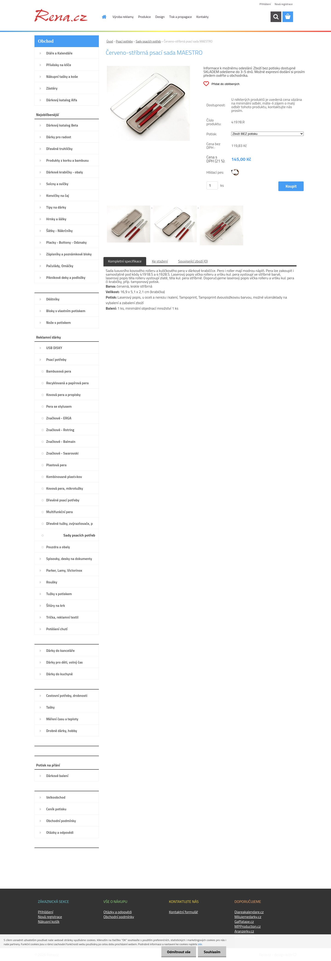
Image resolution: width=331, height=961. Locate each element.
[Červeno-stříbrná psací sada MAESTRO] (148, 68)
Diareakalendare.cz (249, 912)
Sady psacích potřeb (148, 41)
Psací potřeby (124, 41)
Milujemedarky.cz (247, 916)
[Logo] (60, 15)
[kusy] (212, 185)
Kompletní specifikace (125, 261)
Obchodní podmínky (118, 916)
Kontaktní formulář (183, 912)
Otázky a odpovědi (117, 912)
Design (160, 16)
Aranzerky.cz (244, 931)
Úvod (109, 41)
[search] (276, 16)
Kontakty (202, 16)
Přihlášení (265, 4)
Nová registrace (284, 4)
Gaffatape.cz (244, 921)
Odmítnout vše (179, 952)
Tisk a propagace (180, 16)
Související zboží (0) (193, 261)
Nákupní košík (49, 921)
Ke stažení (160, 261)
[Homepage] (102, 16)
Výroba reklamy (123, 16)
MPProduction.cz (247, 926)
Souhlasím (212, 952)
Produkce (144, 16)
